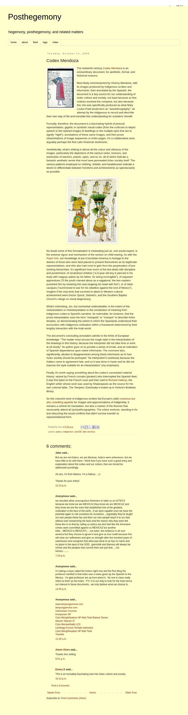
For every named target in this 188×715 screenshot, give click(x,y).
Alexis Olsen (62, 649)
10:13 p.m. (61, 678)
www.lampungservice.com (69, 604)
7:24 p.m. (60, 555)
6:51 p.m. (60, 658)
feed (35, 42)
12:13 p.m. (61, 485)
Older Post (131, 692)
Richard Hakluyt (117, 380)
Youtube (59, 634)
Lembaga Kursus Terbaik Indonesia (74, 627)
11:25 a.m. (61, 639)
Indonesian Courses (66, 611)
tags (45, 42)
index (55, 42)
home (14, 42)
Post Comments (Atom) (73, 698)
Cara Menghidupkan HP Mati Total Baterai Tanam (81, 617)
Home (92, 692)
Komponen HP (63, 614)
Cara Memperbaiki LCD (67, 624)
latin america (89, 431)
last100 (78, 431)
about (25, 42)
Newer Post (53, 692)
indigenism (68, 431)
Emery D (60, 669)
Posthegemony (34, 16)
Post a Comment (60, 685)
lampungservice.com (66, 607)
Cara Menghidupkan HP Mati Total (73, 631)
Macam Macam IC (65, 621)
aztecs (59, 431)
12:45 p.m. (61, 589)
